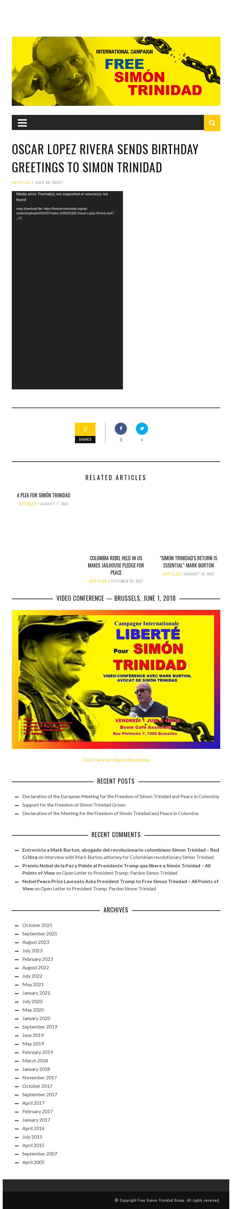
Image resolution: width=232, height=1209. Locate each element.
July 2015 (32, 1136)
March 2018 (35, 1060)
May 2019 (33, 1043)
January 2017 (36, 1120)
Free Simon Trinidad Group (161, 1200)
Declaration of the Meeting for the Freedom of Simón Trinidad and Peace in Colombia (110, 813)
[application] (67, 290)
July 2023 (32, 950)
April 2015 (33, 1145)
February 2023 (37, 959)
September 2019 (39, 1026)
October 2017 (37, 1086)
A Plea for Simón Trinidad (43, 495)
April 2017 (33, 1103)
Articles (21, 182)
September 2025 (39, 933)
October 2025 (37, 925)
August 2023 (35, 942)
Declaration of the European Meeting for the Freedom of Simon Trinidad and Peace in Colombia (120, 796)
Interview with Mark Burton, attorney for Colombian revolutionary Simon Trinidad (129, 857)
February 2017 (37, 1111)
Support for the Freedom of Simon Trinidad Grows (74, 805)
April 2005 (33, 1162)
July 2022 (32, 976)
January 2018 (36, 1069)
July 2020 (32, 1001)
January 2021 (36, 993)
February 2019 (37, 1052)
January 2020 (36, 1018)
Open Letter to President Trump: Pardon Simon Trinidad (119, 873)
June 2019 (33, 1035)
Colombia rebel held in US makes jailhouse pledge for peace (116, 565)
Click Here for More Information (116, 759)
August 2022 (35, 967)
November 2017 (39, 1077)
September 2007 (39, 1153)
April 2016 (33, 1128)
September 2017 (39, 1094)
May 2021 (33, 984)
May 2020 (33, 1009)
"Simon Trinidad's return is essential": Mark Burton (188, 561)
